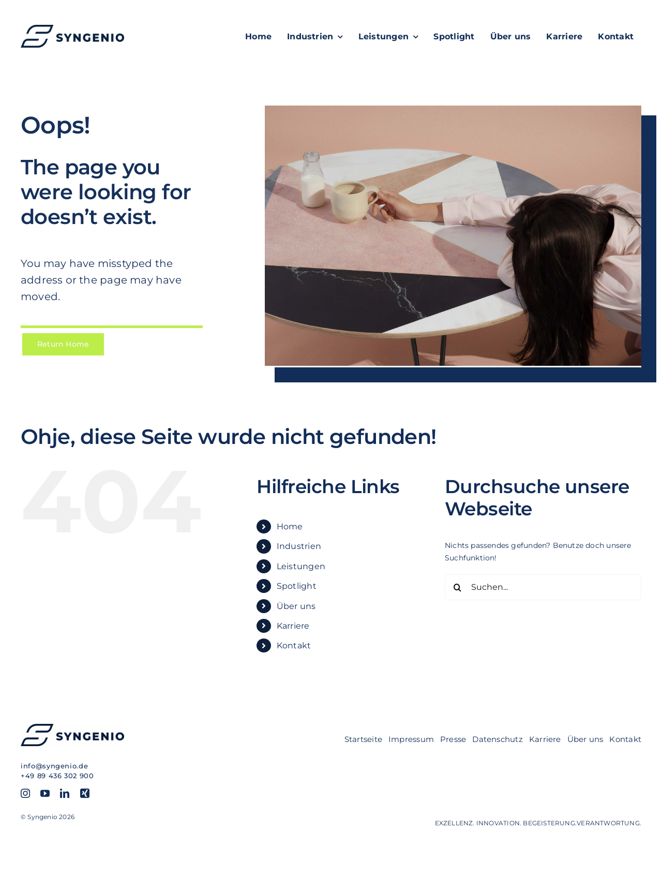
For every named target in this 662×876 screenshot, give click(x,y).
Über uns (296, 606)
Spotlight (297, 586)
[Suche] (458, 587)
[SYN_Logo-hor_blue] (72, 28)
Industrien (299, 546)
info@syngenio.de (54, 766)
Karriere (293, 626)
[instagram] (25, 793)
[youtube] (45, 793)
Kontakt (294, 645)
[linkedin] (64, 793)
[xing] (84, 793)
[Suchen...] (543, 587)
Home (290, 526)
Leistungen (301, 566)
